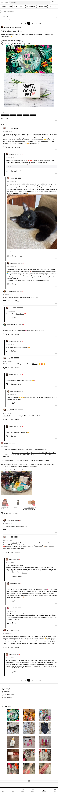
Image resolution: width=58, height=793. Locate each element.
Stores (55, 791)
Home (3, 791)
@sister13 (24, 526)
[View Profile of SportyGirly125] (9, 27)
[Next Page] (43, 23)
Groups (16, 6)
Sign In (32, 790)
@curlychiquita (20, 314)
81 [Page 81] (40, 23)
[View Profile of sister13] (7, 443)
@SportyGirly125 (22, 432)
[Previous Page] (14, 23)
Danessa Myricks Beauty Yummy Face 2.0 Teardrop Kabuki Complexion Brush (34, 453)
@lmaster (18, 134)
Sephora (4, 2)
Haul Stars (7, 17)
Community (44, 791)
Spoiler (9, 166)
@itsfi (8, 660)
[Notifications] (51, 6)
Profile (10, 6)
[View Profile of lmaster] (12, 154)
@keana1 (8, 160)
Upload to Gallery (43, 6)
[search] (30, 2)
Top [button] (2, 785)
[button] (29, 59)
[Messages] (55, 6)
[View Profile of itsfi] (9, 630)
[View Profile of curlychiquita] (11, 291)
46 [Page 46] (25, 23)
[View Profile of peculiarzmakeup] (12, 324)
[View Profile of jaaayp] (10, 358)
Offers (22, 791)
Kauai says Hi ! (10, 251)
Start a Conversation (30, 6)
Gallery (21, 6)
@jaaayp (29, 380)
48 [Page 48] (32, 23)
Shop (13, 791)
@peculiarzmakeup (22, 347)
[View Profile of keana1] (10, 128)
